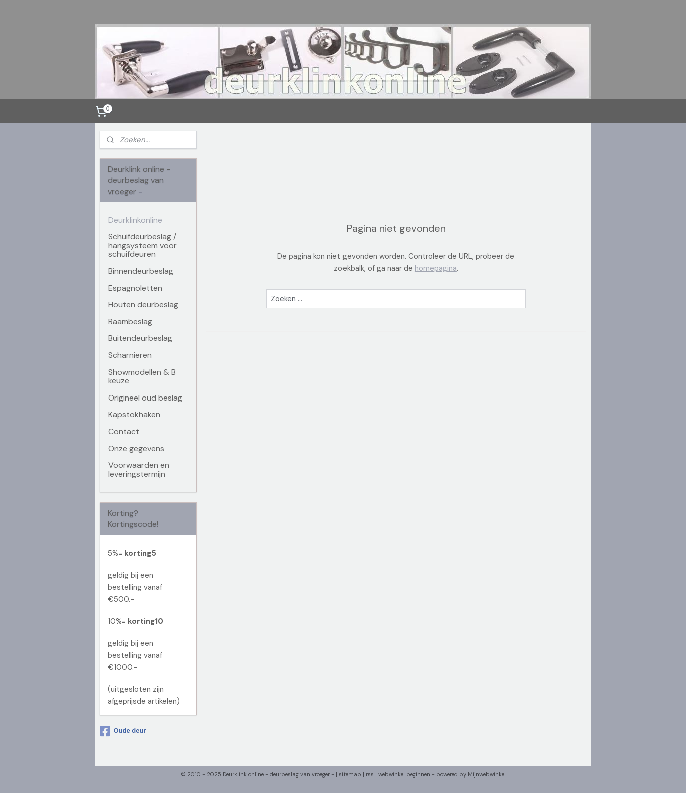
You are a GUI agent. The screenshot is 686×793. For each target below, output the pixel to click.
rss (370, 774)
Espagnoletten (135, 288)
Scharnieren (130, 355)
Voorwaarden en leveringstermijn (138, 469)
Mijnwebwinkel (487, 774)
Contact (123, 431)
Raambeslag (130, 321)
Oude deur (123, 731)
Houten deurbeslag (143, 304)
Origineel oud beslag (145, 397)
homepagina (436, 268)
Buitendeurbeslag (140, 338)
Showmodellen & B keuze (142, 376)
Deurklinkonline (135, 220)
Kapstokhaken (134, 414)
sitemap (350, 774)
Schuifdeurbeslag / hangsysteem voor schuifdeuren (142, 245)
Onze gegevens (136, 448)
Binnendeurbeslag (140, 271)
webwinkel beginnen (404, 774)
